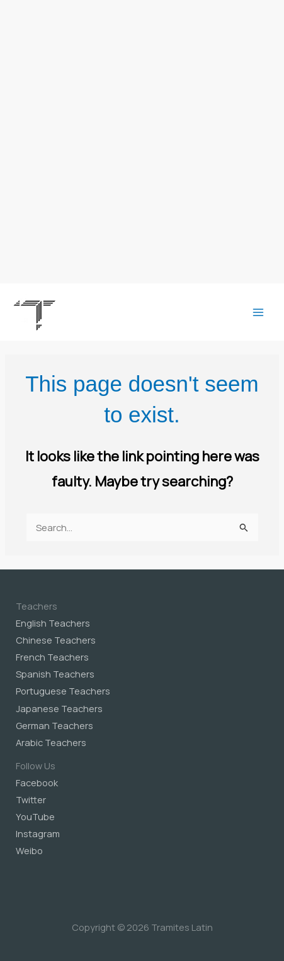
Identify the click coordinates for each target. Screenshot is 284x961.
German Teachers (54, 725)
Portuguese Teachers (63, 690)
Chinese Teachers (56, 640)
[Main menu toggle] (258, 312)
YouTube (35, 816)
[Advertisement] (142, 141)
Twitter (31, 799)
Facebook (37, 782)
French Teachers (52, 657)
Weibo (29, 850)
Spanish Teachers (55, 673)
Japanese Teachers (59, 708)
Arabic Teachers (51, 742)
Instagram (38, 833)
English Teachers (53, 623)
